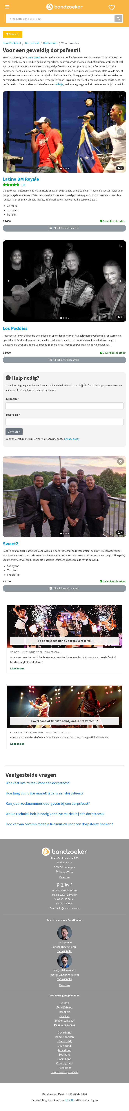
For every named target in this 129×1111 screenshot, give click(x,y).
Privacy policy (64, 871)
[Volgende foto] (120, 131)
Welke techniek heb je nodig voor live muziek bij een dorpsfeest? (55, 813)
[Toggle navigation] (7, 7)
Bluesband (64, 1050)
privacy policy (71, 438)
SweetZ (11, 544)
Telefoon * (13, 414)
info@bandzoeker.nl (68, 908)
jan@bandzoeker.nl (64, 947)
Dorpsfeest (32, 43)
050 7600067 (66, 903)
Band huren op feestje (64, 1072)
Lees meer (17, 668)
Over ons (64, 877)
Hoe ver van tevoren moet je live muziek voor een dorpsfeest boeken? (59, 824)
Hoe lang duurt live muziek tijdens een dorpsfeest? (44, 793)
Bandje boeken (64, 1037)
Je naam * (12, 399)
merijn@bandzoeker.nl (64, 975)
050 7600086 (64, 951)
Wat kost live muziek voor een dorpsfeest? (38, 783)
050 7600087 (64, 979)
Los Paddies (15, 328)
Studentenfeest (65, 1020)
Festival (65, 1016)
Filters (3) (12, 34)
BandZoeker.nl (12, 43)
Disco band (64, 1068)
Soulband (64, 1054)
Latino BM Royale (21, 179)
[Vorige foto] (8, 131)
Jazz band (64, 1045)
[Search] (64, 18)
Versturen (14, 431)
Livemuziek (64, 1041)
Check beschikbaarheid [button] (64, 228)
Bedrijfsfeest (64, 1007)
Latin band (64, 1059)
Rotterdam (50, 43)
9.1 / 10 (69, 1100)
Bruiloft (64, 1003)
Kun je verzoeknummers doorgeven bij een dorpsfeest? (48, 803)
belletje (59, 84)
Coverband (64, 1032)
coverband (34, 57)
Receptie (64, 1012)
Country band (64, 1063)
